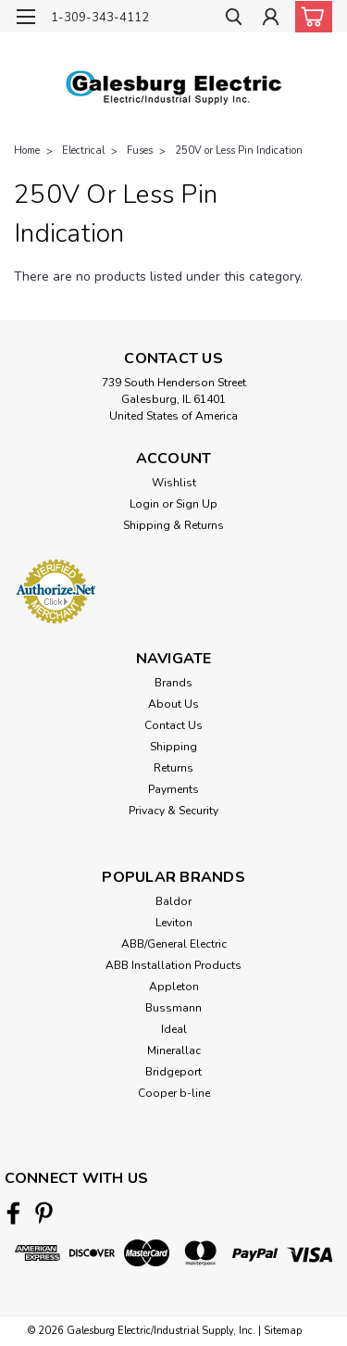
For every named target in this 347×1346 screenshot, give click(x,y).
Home (27, 150)
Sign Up (196, 504)
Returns (173, 768)
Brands (173, 682)
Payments (173, 789)
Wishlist (174, 482)
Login (144, 504)
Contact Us (173, 725)
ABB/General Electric (174, 944)
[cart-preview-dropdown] (309, 16)
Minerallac (174, 1050)
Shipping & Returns (173, 525)
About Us (173, 704)
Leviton (173, 922)
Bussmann (173, 1007)
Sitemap (283, 1331)
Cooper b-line (174, 1093)
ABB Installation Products (173, 965)
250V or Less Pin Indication (239, 150)
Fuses (140, 150)
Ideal (174, 1029)
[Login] (270, 19)
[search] (233, 19)
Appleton (174, 986)
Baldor (173, 901)
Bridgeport (173, 1071)
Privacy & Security (173, 810)
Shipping (173, 746)
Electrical (83, 150)
